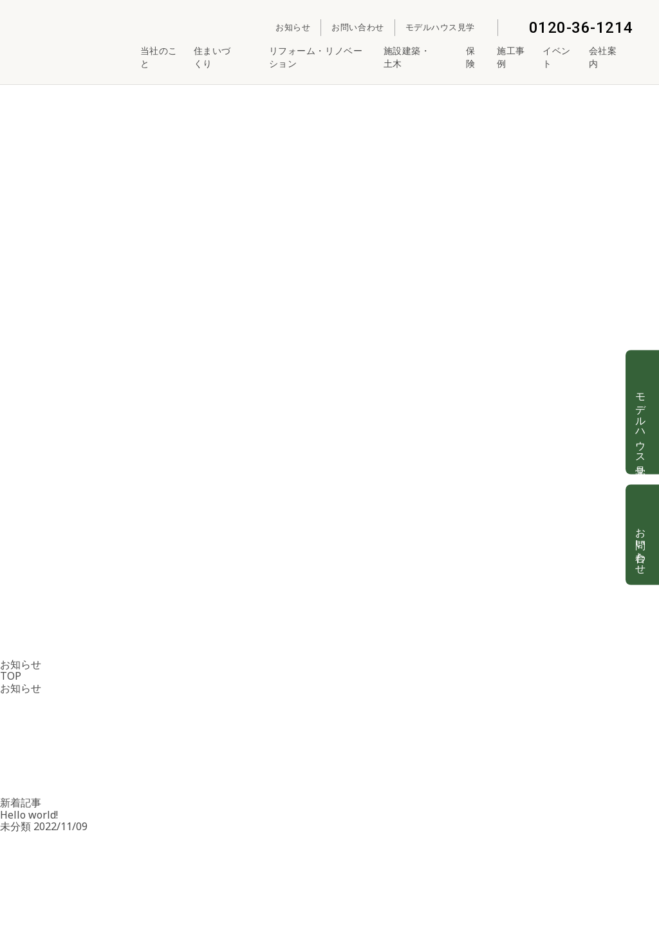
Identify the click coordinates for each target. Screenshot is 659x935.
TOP (10, 676)
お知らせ (292, 27)
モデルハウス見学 (446, 27)
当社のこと (159, 56)
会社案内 (611, 56)
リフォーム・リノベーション (316, 56)
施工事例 (511, 56)
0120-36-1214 (570, 27)
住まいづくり (224, 56)
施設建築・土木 (417, 56)
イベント (557, 56)
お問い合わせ (357, 27)
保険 (471, 56)
